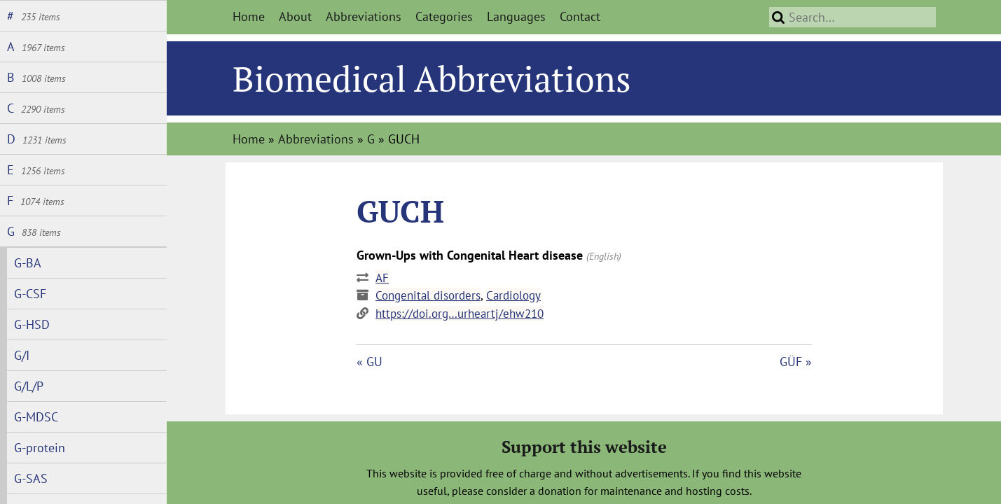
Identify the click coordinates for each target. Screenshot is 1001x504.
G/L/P (28, 386)
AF (382, 278)
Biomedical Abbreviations (432, 78)
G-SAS (31, 478)
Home (249, 16)
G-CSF (30, 294)
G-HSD (32, 324)
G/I (21, 355)
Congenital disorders (428, 295)
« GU (369, 362)
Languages (516, 16)
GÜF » (796, 362)
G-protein (39, 448)
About (295, 16)
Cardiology (513, 295)
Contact (580, 16)
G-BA (27, 263)
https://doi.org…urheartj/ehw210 (459, 313)
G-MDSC (36, 417)
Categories (444, 16)
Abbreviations (363, 16)
